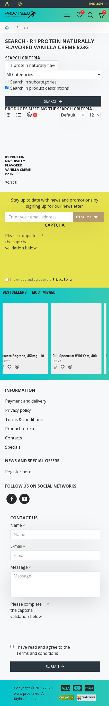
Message (19, 567)
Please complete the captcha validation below (21, 242)
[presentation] (41, 261)
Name (16, 525)
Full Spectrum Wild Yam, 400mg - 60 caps (78, 356)
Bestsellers (15, 292)
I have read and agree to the (39, 279)
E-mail (16, 546)
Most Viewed (44, 292)
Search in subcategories (31, 82)
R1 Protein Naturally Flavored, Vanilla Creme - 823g (19, 165)
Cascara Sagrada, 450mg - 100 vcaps (25, 356)
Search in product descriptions (37, 88)
